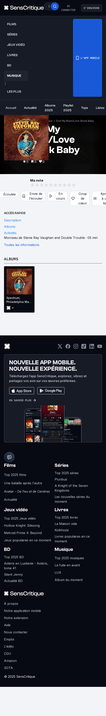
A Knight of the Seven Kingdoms (71, 488)
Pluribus (61, 479)
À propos (11, 604)
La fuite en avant (67, 565)
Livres (61, 509)
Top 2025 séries (67, 473)
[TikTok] (83, 347)
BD (7, 549)
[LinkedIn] (91, 347)
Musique (64, 549)
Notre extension (16, 618)
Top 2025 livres (66, 517)
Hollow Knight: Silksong (22, 525)
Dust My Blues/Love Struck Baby (75, 120)
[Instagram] (75, 347)
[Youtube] (99, 347)
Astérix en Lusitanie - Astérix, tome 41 (26, 565)
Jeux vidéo (16, 509)
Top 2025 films (15, 475)
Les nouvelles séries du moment (72, 499)
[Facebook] (68, 347)
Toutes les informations (21, 245)
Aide (7, 625)
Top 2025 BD (14, 557)
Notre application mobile (22, 611)
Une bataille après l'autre (23, 483)
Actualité (10, 500)
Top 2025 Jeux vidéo (20, 518)
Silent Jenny (13, 574)
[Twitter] (60, 347)
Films (10, 465)
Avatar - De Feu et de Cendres (27, 491)
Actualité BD (13, 581)
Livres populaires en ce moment (72, 538)
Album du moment (69, 580)
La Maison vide (66, 524)
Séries (61, 465)
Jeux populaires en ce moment (27, 540)
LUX (58, 572)
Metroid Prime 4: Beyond (23, 533)
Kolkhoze (62, 530)
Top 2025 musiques (69, 558)
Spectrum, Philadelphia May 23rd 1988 (18, 300)
